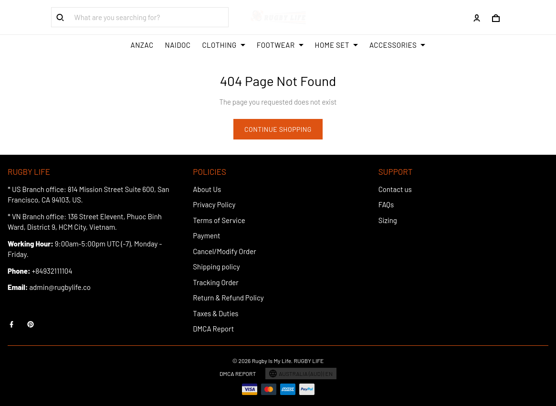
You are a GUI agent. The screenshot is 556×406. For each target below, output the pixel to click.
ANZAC (142, 45)
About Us (207, 189)
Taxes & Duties (215, 313)
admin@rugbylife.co (59, 287)
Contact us (395, 189)
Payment (206, 235)
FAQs (386, 204)
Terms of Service (219, 220)
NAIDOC (178, 45)
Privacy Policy (214, 204)
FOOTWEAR (280, 45)
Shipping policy (216, 266)
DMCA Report (213, 328)
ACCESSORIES (397, 45)
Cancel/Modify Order (224, 251)
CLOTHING (223, 45)
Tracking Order (215, 282)
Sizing (387, 220)
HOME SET (336, 45)
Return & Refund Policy (228, 297)
